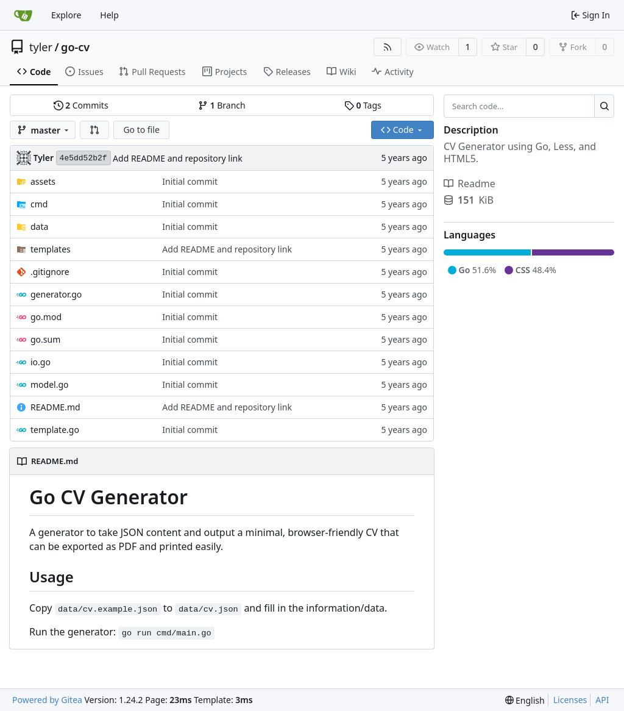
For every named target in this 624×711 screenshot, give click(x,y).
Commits (81, 105)
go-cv (75, 47)
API (602, 700)
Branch (222, 105)
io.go (40, 362)
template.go (54, 429)
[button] (94, 130)
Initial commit (190, 181)
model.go (49, 384)
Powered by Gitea (47, 700)
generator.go (56, 294)
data (39, 226)
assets (42, 181)
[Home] (23, 15)
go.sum (45, 339)
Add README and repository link (178, 158)
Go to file (141, 129)
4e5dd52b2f (83, 158)
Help (109, 15)
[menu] (525, 700)
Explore (66, 15)
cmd (39, 204)
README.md (55, 407)
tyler (40, 47)
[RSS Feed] (388, 47)
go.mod (46, 317)
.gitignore (49, 271)
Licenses (570, 700)
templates (50, 249)
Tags (362, 105)
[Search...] (604, 106)
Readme (469, 183)
